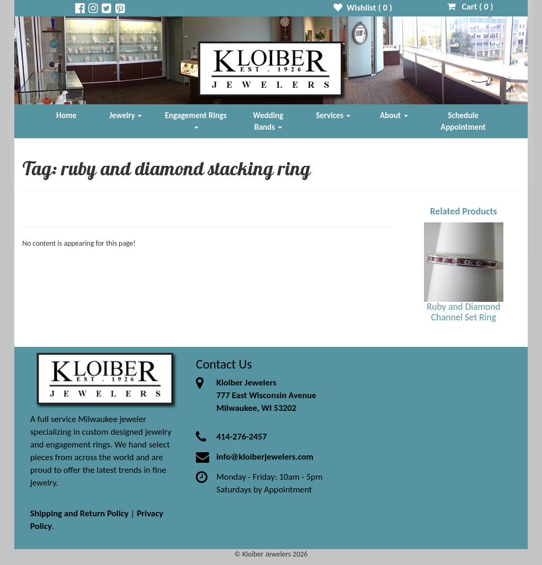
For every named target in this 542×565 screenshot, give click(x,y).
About (394, 115)
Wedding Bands (268, 121)
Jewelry (126, 115)
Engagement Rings (196, 119)
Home (66, 115)
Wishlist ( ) (362, 7)
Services (333, 115)
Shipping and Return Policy (79, 513)
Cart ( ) (470, 6)
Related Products (463, 211)
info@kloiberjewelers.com (265, 456)
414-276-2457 (241, 436)
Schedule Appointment (463, 121)
